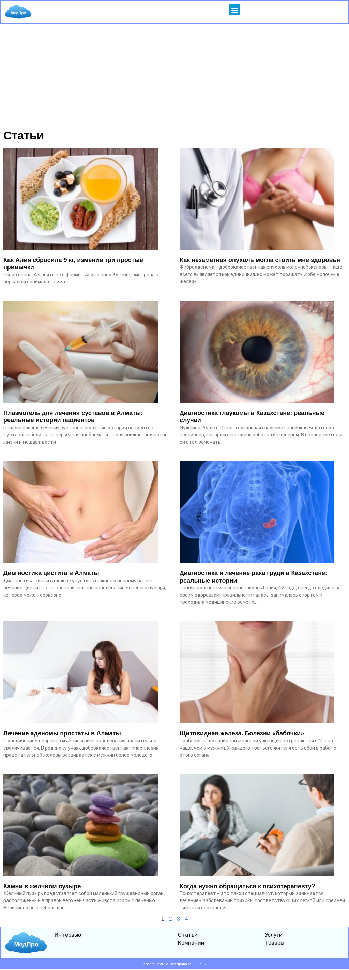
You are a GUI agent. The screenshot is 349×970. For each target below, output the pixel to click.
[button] (234, 10)
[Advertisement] (174, 75)
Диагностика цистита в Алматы (51, 573)
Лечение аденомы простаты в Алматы (62, 733)
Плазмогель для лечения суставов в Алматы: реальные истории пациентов (73, 417)
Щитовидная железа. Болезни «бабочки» (242, 733)
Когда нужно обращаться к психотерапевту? (247, 886)
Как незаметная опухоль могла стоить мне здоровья (260, 260)
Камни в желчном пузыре (42, 886)
